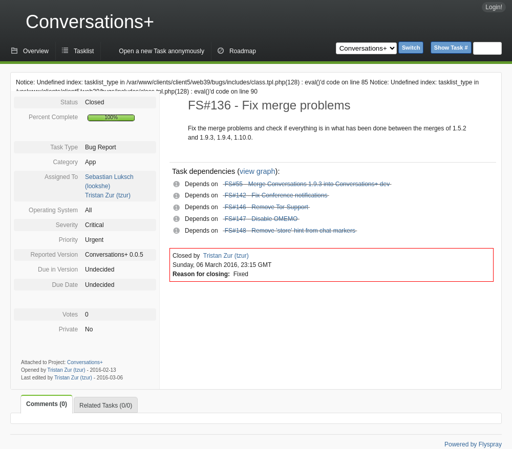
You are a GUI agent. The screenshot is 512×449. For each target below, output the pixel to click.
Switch (411, 47)
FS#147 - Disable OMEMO (261, 218)
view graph (257, 171)
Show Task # (451, 47)
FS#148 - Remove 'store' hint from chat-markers (290, 230)
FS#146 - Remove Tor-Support (266, 207)
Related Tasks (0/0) (105, 405)
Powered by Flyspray (473, 444)
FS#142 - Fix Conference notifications (276, 195)
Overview (36, 51)
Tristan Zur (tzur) (108, 195)
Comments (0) (46, 404)
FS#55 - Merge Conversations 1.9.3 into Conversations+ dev (307, 184)
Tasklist (84, 51)
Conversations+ (90, 21)
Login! (493, 7)
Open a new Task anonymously (161, 51)
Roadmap (242, 51)
